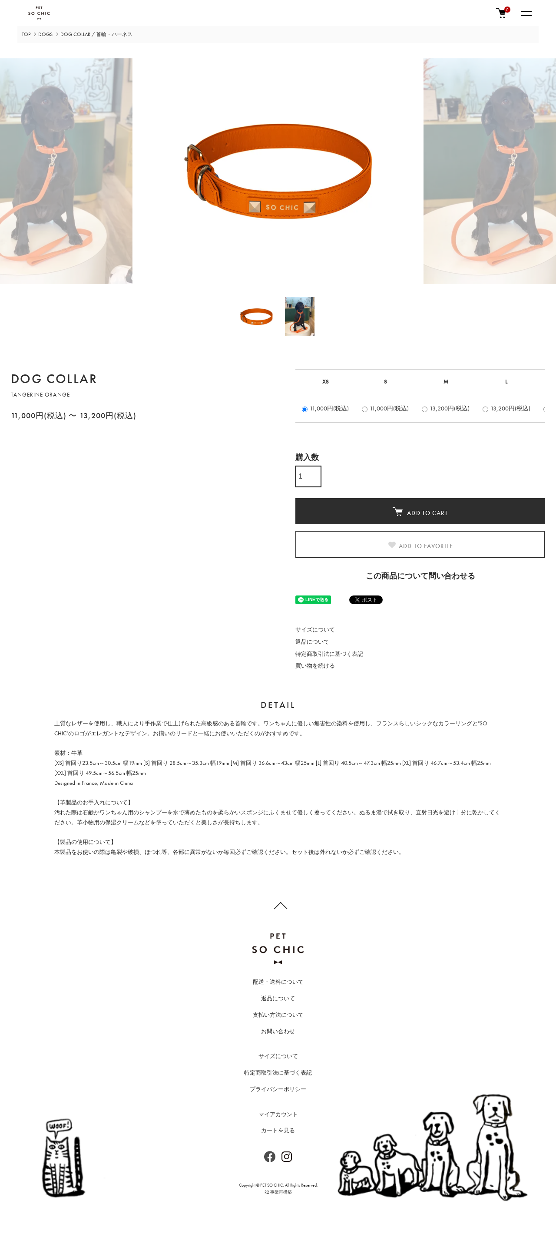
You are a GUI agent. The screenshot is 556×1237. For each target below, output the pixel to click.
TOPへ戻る (278, 905)
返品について (312, 641)
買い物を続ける (315, 665)
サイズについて (315, 629)
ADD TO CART (420, 512)
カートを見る (278, 1130)
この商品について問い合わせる (420, 576)
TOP (26, 34)
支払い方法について (278, 1015)
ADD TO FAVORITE (420, 545)
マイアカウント (278, 1114)
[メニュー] (526, 13)
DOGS (45, 34)
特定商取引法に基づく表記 (329, 654)
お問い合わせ (278, 1031)
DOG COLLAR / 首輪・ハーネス (96, 34)
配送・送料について (278, 982)
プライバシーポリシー (278, 1089)
